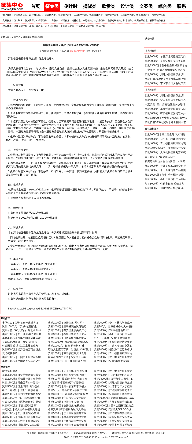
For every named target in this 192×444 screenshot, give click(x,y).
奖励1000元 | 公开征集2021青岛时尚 (165, 165)
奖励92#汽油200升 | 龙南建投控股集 (165, 148)
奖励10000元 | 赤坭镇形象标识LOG (68, 341)
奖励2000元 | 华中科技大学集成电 (113, 322)
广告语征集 (41, 20)
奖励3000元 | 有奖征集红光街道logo (165, 61)
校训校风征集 (141, 20)
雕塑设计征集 (158, 14)
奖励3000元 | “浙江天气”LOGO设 (112, 409)
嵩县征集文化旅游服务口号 (160, 156)
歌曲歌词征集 (67, 26)
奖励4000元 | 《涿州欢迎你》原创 (113, 375)
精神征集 (76, 20)
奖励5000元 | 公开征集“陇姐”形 (19, 341)
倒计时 (71, 6)
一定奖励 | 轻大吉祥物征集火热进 (21, 409)
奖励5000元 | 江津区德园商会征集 (21, 349)
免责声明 (63, 433)
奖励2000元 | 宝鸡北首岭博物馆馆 (113, 341)
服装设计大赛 (111, 14)
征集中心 (15, 37)
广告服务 (53, 433)
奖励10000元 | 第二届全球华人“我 (67, 361)
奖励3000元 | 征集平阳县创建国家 (21, 338)
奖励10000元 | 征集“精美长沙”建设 (164, 174)
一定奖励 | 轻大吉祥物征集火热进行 (165, 70)
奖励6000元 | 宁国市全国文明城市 (67, 398)
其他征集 (100, 26)
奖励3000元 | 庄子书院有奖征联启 (67, 326)
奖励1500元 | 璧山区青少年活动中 (21, 361)
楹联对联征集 (114, 20)
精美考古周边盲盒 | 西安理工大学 (67, 357)
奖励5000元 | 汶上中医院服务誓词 (113, 357)
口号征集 (53, 20)
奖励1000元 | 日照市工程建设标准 (21, 357)
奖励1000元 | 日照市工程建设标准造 (165, 139)
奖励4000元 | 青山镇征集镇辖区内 (113, 353)
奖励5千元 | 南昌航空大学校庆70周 (68, 390)
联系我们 (42, 433)
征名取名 (18, 20)
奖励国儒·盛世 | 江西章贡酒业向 (20, 345)
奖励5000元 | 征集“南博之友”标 (111, 361)
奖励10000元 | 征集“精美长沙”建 (66, 345)
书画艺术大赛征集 (85, 26)
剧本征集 (127, 20)
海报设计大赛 (64, 14)
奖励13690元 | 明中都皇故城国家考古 (166, 65)
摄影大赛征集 (36, 26)
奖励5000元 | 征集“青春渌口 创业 (21, 386)
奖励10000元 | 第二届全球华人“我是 (165, 134)
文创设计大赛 (127, 14)
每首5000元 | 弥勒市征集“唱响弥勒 (164, 183)
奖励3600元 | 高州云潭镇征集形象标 (165, 179)
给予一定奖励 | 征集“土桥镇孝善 (112, 338)
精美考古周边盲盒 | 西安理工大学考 (165, 161)
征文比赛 (29, 20)
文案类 (146, 6)
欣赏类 (108, 6)
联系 (181, 6)
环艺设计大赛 (143, 14)
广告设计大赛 (49, 14)
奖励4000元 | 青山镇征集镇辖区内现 (165, 143)
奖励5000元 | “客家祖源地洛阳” (111, 330)
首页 (35, 6)
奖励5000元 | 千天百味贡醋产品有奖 (165, 170)
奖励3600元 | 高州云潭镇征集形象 (113, 334)
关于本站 (31, 433)
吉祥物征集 (34, 14)
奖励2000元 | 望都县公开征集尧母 (21, 378)
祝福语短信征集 (158, 20)
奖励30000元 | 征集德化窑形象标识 (68, 394)
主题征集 (87, 20)
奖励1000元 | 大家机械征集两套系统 (165, 152)
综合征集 (7, 26)
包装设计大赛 (96, 14)
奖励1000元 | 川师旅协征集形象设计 (165, 74)
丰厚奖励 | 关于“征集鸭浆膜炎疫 (20, 322)
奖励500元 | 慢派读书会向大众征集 (113, 326)
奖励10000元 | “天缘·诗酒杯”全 (19, 326)
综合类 (165, 6)
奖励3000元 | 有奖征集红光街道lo (67, 334)
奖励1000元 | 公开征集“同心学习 (66, 322)
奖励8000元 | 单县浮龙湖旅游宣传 (67, 417)
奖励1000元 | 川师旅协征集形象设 (67, 338)
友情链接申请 (10, 353)
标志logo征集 (20, 14)
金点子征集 (99, 20)
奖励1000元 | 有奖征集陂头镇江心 (67, 330)
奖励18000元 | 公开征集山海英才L (113, 378)
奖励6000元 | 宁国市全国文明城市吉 (165, 83)
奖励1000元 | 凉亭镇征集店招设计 (67, 353)
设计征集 (7, 14)
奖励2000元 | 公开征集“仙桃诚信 (66, 405)
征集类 (52, 6)
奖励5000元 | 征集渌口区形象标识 (113, 349)
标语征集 (65, 20)
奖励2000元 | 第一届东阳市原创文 (67, 386)
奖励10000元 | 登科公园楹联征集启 (114, 405)
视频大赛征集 (20, 26)
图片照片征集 (51, 26)
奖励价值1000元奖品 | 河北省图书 (21, 330)
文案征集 (7, 20)
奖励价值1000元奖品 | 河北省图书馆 (165, 78)
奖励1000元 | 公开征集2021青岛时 (21, 334)
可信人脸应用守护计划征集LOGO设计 (69, 349)
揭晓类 (89, 6)
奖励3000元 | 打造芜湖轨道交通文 (113, 345)
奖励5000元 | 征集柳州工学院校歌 (113, 394)
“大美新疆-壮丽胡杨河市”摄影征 (66, 382)
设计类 (127, 6)
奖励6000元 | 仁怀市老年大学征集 (113, 386)
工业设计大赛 (80, 14)
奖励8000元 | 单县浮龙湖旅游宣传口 (165, 56)
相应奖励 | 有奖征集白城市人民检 (67, 409)
